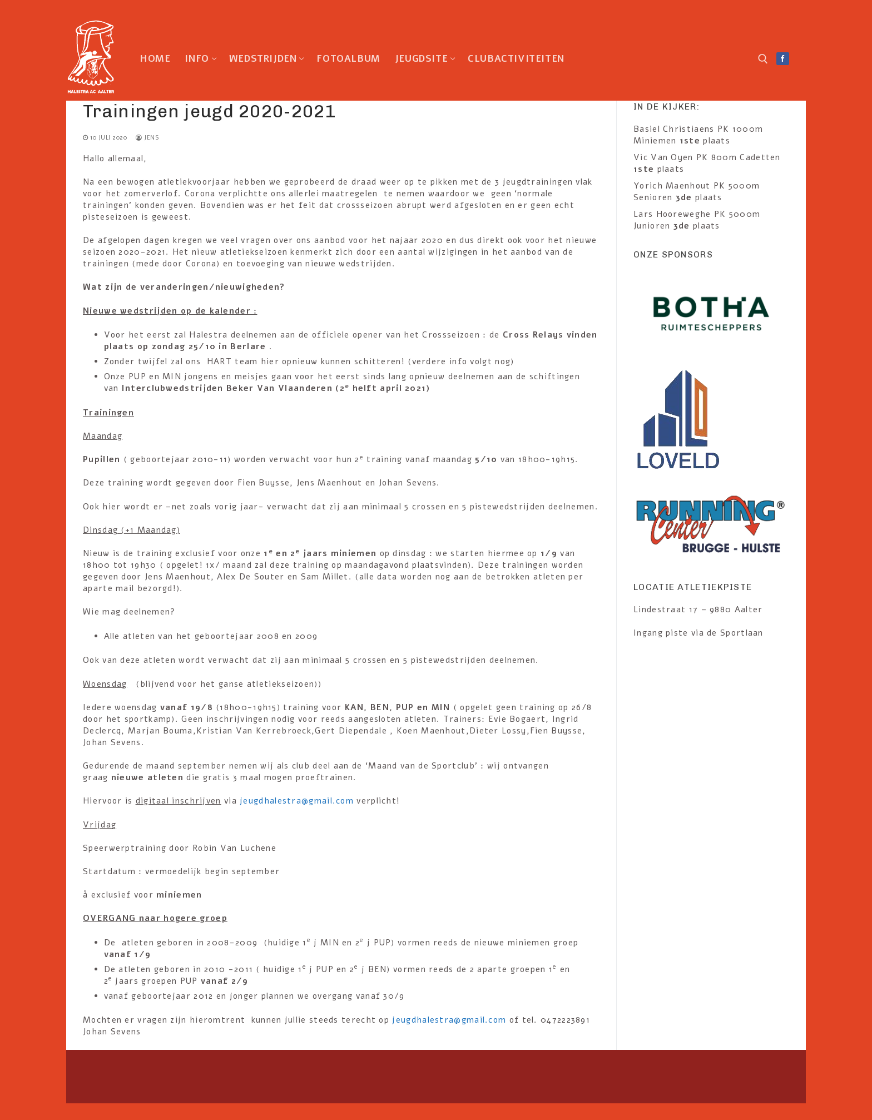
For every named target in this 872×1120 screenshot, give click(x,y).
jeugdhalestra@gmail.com (297, 800)
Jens (147, 137)
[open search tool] (763, 59)
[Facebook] (782, 58)
